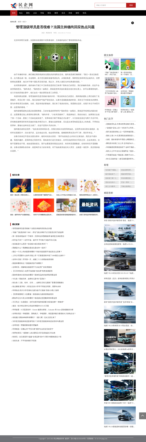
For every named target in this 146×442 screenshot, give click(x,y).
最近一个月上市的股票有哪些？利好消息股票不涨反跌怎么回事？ (37, 252)
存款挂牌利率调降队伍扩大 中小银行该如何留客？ (128, 170)
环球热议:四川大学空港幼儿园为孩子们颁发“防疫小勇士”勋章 (35, 290)
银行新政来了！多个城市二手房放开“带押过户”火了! (112, 174)
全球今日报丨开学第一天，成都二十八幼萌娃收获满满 (32, 259)
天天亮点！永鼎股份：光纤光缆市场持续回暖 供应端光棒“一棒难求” (38, 302)
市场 (42, 13)
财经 (77, 13)
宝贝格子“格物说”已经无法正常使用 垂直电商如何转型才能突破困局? (112, 170)
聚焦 (28, 13)
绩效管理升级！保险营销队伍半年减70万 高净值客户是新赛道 (128, 174)
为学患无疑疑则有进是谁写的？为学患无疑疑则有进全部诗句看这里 (38, 321)
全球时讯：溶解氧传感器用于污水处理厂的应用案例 (32, 267)
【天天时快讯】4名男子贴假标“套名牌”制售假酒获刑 (32, 271)
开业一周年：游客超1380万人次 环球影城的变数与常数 (128, 182)
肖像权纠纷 (34, 155)
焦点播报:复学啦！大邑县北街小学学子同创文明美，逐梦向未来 (36, 286)
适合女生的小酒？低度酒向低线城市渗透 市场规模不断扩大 (112, 182)
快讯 (84, 13)
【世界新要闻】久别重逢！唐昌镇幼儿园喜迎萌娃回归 (32, 294)
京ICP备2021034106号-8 (78, 438)
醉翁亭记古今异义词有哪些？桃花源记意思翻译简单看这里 (34, 298)
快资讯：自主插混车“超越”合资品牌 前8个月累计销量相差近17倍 (36, 337)
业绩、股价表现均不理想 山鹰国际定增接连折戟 (124, 139)
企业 (35, 13)
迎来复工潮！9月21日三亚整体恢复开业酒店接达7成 (112, 178)
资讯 (49, 13)
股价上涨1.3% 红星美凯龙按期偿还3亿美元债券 (124, 136)
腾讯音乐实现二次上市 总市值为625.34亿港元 (123, 143)
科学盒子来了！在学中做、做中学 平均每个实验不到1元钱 (34, 240)
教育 (56, 13)
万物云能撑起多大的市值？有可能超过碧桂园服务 (128, 186)
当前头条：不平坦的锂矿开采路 (24, 341)
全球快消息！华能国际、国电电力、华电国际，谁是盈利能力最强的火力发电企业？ (44, 313)
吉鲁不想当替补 (55, 155)
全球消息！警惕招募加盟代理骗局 (25, 325)
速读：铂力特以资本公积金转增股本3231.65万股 (30, 306)
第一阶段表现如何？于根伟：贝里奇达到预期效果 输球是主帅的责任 (38, 236)
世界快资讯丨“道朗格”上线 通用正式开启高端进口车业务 (33, 333)
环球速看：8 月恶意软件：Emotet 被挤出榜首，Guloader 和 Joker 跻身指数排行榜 (42, 310)
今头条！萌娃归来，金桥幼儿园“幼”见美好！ (29, 279)
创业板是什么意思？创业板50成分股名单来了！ (30, 244)
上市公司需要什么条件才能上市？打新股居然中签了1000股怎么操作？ (38, 255)
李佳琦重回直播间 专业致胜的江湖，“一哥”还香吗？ (128, 178)
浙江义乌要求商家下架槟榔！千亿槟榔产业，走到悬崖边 (112, 186)
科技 (70, 13)
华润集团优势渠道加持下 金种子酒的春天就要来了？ (126, 147)
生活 (63, 13)
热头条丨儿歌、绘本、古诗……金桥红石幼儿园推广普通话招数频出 (38, 283)
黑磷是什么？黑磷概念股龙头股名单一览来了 (29, 248)
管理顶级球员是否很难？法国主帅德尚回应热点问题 (32, 228)
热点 (21, 13)
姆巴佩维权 (43, 155)
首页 (14, 13)
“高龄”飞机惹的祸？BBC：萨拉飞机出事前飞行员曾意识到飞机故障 (38, 232)
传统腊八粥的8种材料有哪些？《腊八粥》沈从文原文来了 (34, 317)
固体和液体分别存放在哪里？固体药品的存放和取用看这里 (34, 275)
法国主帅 (25, 155)
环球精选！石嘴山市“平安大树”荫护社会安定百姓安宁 (32, 329)
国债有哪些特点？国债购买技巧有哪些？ (27, 263)
